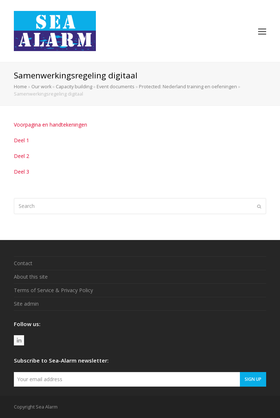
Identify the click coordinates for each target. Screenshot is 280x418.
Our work (41, 87)
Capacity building (74, 87)
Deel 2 (21, 155)
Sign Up (253, 379)
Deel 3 (21, 171)
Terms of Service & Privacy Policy (53, 290)
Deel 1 (21, 140)
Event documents (116, 87)
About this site (31, 276)
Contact (23, 263)
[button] (262, 31)
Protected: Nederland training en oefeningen (188, 87)
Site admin (26, 303)
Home (20, 87)
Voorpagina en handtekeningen (50, 124)
